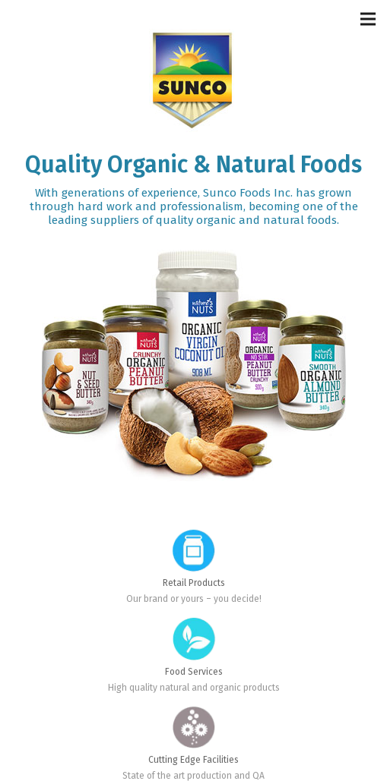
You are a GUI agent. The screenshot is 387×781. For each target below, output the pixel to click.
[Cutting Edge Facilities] (194, 713)
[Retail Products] (194, 536)
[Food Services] (194, 624)
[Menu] (368, 19)
